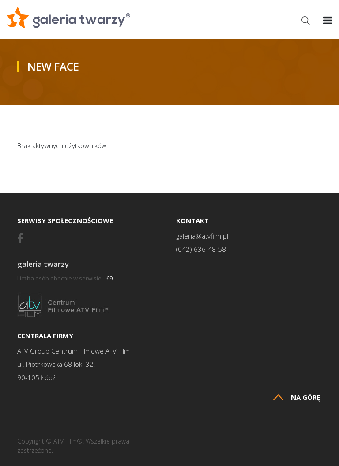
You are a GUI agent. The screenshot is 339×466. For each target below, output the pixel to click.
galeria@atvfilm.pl (202, 236)
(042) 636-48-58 (201, 249)
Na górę (296, 397)
